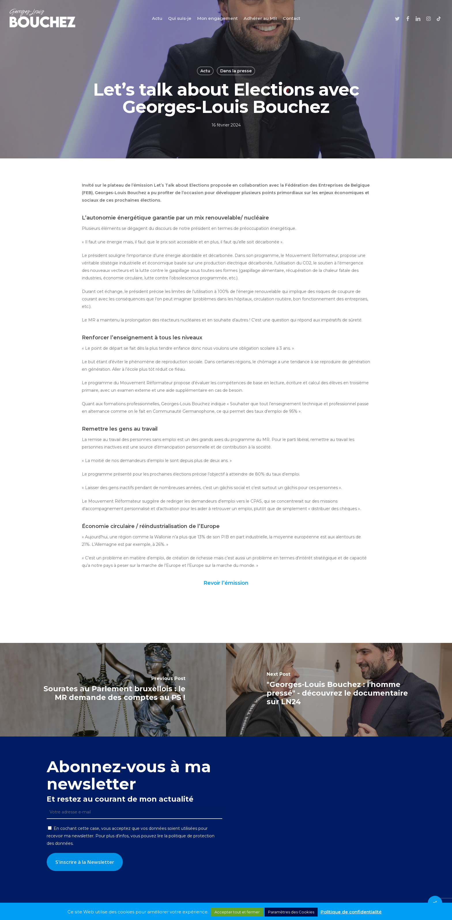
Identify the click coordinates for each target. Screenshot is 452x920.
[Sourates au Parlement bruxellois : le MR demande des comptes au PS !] (113, 690)
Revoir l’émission (226, 583)
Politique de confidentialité (351, 912)
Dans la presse (236, 70)
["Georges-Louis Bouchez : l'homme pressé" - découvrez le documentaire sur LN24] (339, 690)
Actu (205, 70)
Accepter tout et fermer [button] (237, 912)
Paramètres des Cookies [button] (291, 912)
